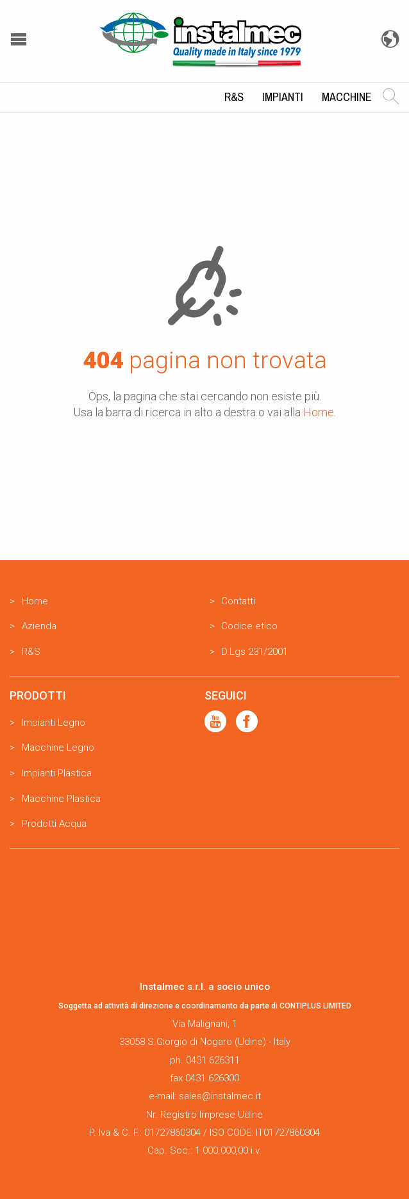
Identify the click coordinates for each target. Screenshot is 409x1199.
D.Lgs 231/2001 (254, 651)
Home (318, 412)
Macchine (347, 97)
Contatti (238, 601)
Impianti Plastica (57, 773)
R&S (234, 97)
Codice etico (249, 626)
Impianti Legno (53, 722)
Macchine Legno (58, 747)
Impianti (282, 97)
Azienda (39, 626)
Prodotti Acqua (54, 823)
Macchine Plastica (61, 798)
